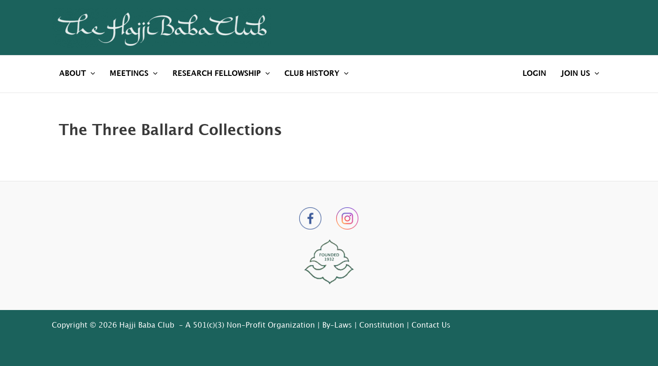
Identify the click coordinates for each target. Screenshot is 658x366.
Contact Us (431, 325)
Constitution (381, 325)
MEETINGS (134, 74)
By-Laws (337, 325)
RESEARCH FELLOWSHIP (221, 74)
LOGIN (534, 73)
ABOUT (77, 74)
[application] (90, 74)
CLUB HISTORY (316, 74)
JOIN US (580, 74)
